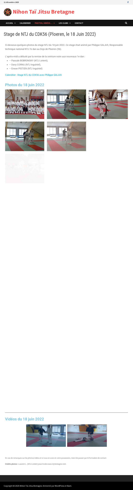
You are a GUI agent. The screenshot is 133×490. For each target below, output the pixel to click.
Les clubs (63, 23)
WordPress (59, 486)
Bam (69, 486)
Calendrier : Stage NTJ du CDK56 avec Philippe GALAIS (33, 75)
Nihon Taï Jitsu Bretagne (43, 11)
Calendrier (25, 23)
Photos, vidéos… (43, 23)
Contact (79, 23)
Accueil (9, 23)
